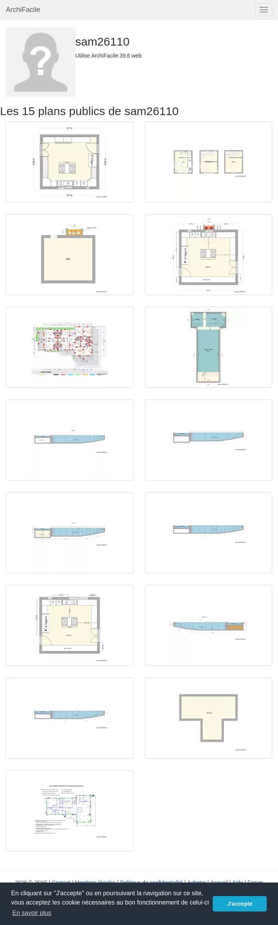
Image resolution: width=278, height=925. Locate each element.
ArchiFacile (23, 10)
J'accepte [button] (239, 904)
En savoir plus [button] (31, 913)
